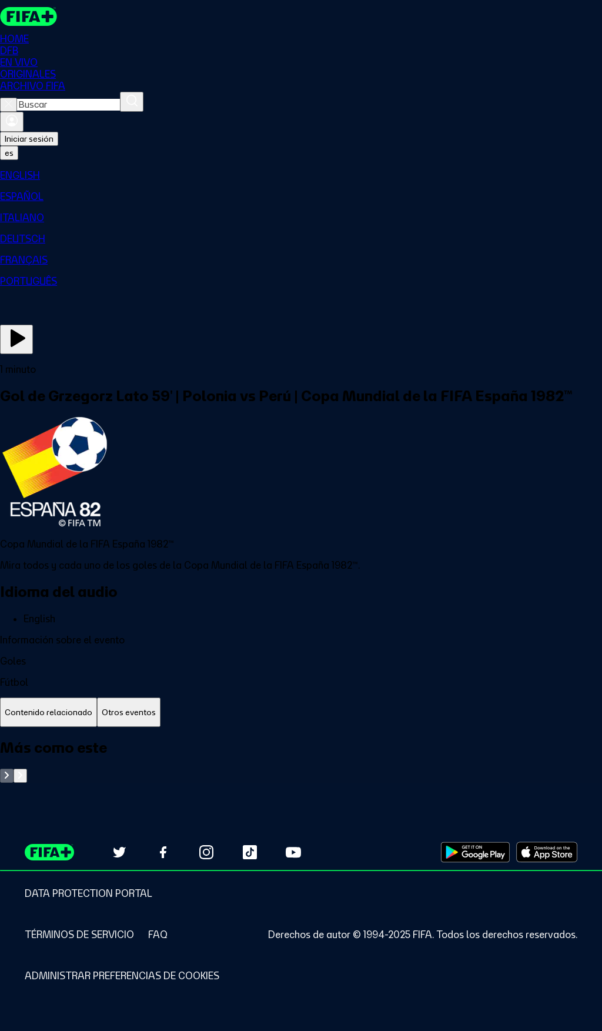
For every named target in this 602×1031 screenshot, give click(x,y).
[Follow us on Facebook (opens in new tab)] (163, 852)
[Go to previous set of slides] (7, 776)
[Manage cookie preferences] (122, 975)
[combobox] (68, 105)
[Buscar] (131, 102)
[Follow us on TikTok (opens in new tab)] (250, 852)
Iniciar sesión (29, 139)
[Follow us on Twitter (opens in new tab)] (119, 852)
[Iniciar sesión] (12, 122)
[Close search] (8, 105)
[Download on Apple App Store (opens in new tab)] (546, 852)
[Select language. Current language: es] (9, 153)
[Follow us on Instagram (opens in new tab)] (206, 852)
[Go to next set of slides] (20, 776)
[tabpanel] (301, 761)
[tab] (48, 713)
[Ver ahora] (16, 339)
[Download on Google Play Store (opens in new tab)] (475, 852)
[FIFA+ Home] (28, 16)
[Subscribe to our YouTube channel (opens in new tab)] (293, 852)
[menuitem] (301, 175)
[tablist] (301, 713)
